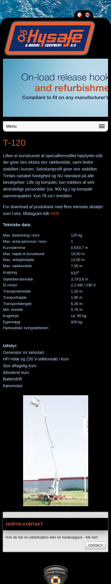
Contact (95, 545)
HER (54, 213)
